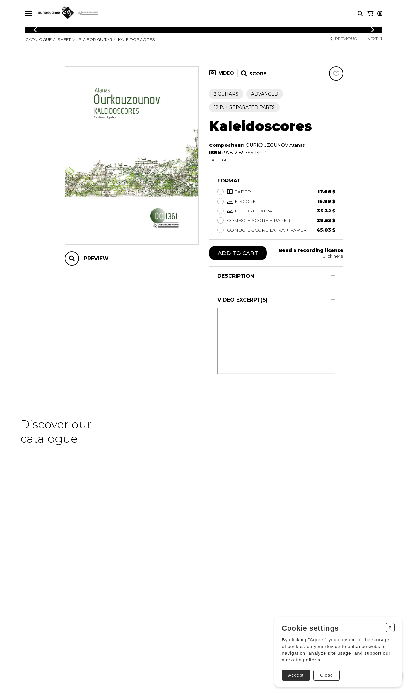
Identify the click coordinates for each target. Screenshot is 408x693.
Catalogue (40, 39)
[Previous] (35, 30)
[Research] (360, 14)
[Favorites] (336, 73)
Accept (294, 672)
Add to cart (238, 253)
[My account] (369, 14)
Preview (96, 258)
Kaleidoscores (148, 39)
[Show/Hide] (333, 276)
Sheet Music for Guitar (91, 39)
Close (325, 672)
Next (373, 39)
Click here (332, 256)
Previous (340, 39)
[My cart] (379, 14)
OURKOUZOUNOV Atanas (275, 145)
